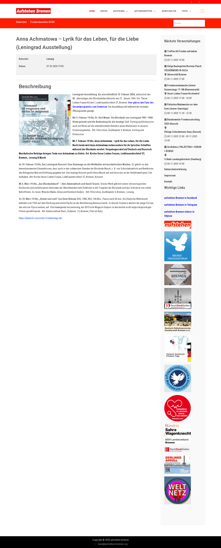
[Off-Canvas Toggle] (202, 11)
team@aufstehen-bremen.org (112, 544)
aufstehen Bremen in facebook (180, 197)
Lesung (50, 59)
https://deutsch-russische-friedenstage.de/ (40, 218)
